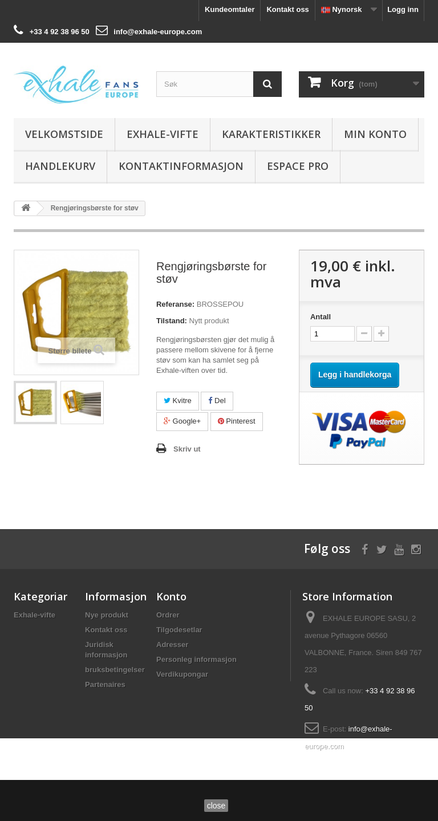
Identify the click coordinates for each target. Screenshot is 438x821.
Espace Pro (297, 166)
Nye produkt (106, 615)
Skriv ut (187, 449)
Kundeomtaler (229, 9)
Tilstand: (171, 320)
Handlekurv (60, 166)
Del (216, 400)
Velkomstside (64, 134)
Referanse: (175, 304)
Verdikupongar (182, 674)
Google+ (182, 421)
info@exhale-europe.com (157, 31)
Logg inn (403, 9)
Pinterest (237, 421)
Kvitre (178, 400)
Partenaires (105, 684)
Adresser (172, 644)
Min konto (375, 134)
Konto (171, 596)
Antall (320, 316)
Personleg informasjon (196, 659)
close (216, 805)
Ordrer (167, 615)
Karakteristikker (271, 134)
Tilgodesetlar (179, 629)
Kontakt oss (287, 9)
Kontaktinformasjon (181, 166)
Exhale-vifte (162, 134)
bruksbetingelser (115, 669)
